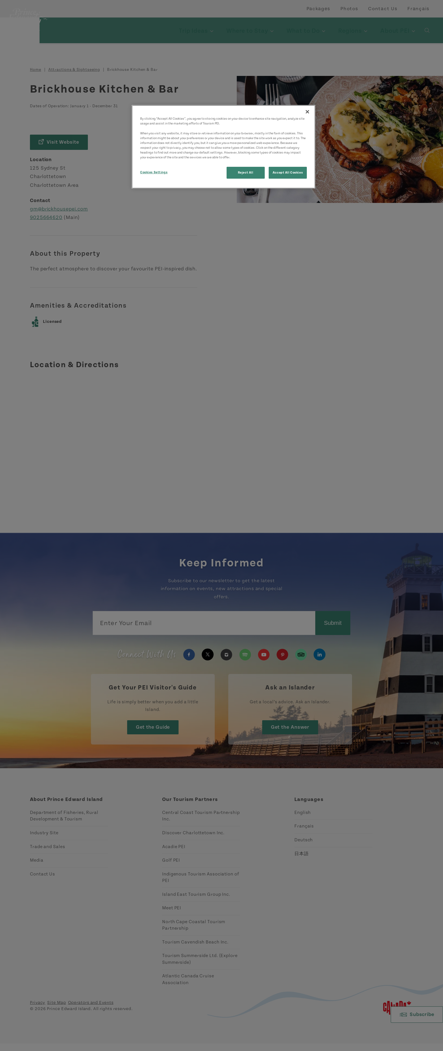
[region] (223, 146)
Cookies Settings (154, 172)
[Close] (307, 112)
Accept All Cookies (288, 172)
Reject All (245, 172)
